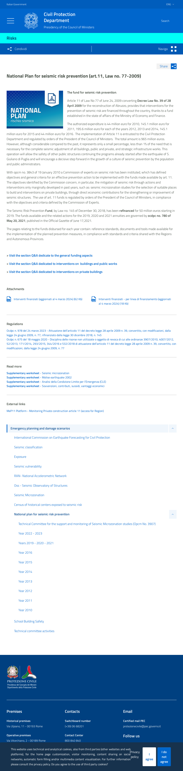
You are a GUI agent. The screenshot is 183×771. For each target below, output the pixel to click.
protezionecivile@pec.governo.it (142, 726)
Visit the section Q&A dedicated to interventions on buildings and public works (63, 263)
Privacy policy (135, 754)
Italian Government (16, 4)
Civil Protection (69, 17)
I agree (149, 757)
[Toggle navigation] (10, 20)
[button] (172, 20)
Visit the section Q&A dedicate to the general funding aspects (50, 255)
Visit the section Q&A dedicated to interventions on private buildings (55, 271)
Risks (11, 38)
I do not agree (164, 756)
